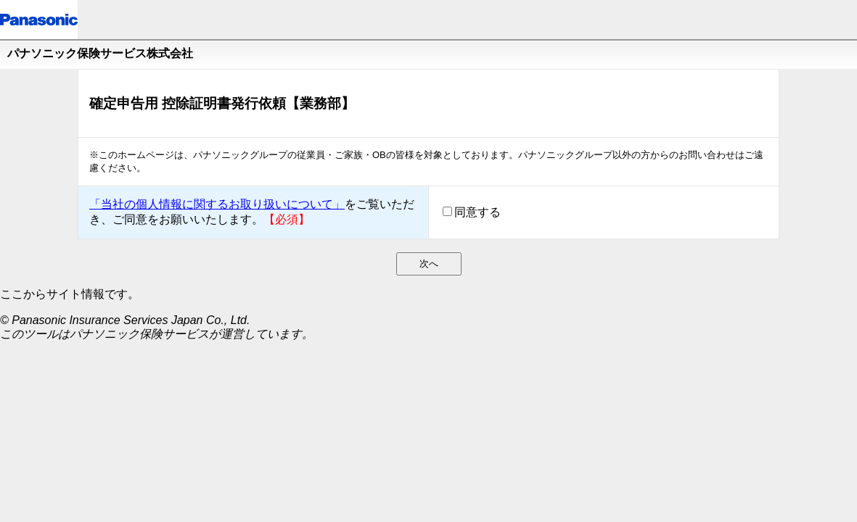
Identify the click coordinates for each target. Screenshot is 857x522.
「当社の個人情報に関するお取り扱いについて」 (217, 204)
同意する (477, 212)
